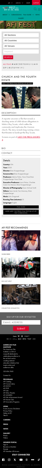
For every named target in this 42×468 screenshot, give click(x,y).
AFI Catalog (7, 381)
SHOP (28, 3)
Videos (5, 438)
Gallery (21, 18)
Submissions (16, 15)
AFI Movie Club (8, 399)
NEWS (5, 429)
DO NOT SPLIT (7, 281)
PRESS (5, 424)
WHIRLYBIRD (6, 254)
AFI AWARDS (7, 395)
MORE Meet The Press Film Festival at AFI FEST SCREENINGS (21, 212)
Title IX (5, 415)
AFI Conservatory (9, 384)
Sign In (5, 444)
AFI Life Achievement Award (12, 397)
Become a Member (9, 447)
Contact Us (6, 375)
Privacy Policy (7, 411)
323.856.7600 (8, 371)
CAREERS (6, 420)
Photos (5, 435)
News (37, 15)
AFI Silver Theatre (9, 393)
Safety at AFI (7, 413)
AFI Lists (6, 390)
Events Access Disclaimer (11, 408)
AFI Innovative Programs (11, 402)
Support (36, 3)
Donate (5, 449)
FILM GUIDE (21, 207)
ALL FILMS (7, 64)
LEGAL (5, 406)
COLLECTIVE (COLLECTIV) (10, 308)
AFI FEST (6, 388)
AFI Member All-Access (11, 451)
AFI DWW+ (7, 386)
